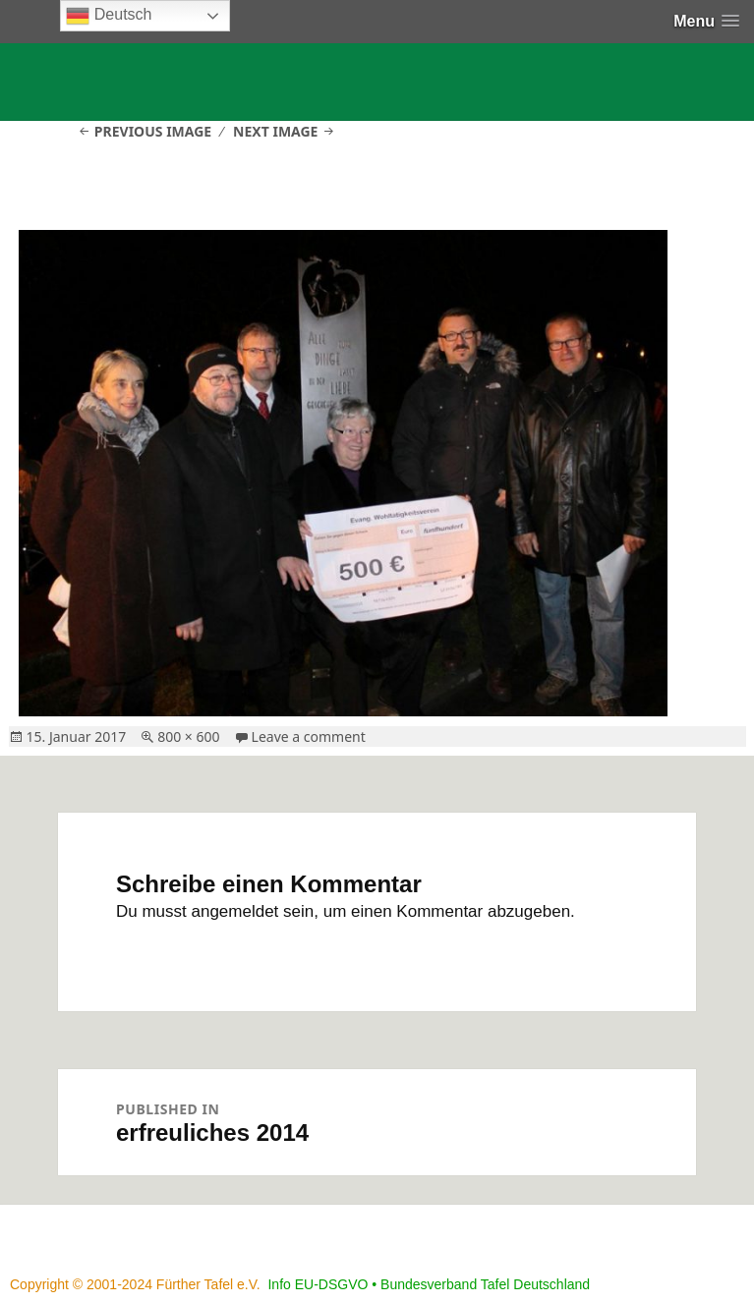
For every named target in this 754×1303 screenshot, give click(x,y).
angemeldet (235, 911)
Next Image (275, 131)
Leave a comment (309, 736)
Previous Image (152, 131)
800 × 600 (188, 736)
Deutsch (108, 16)
